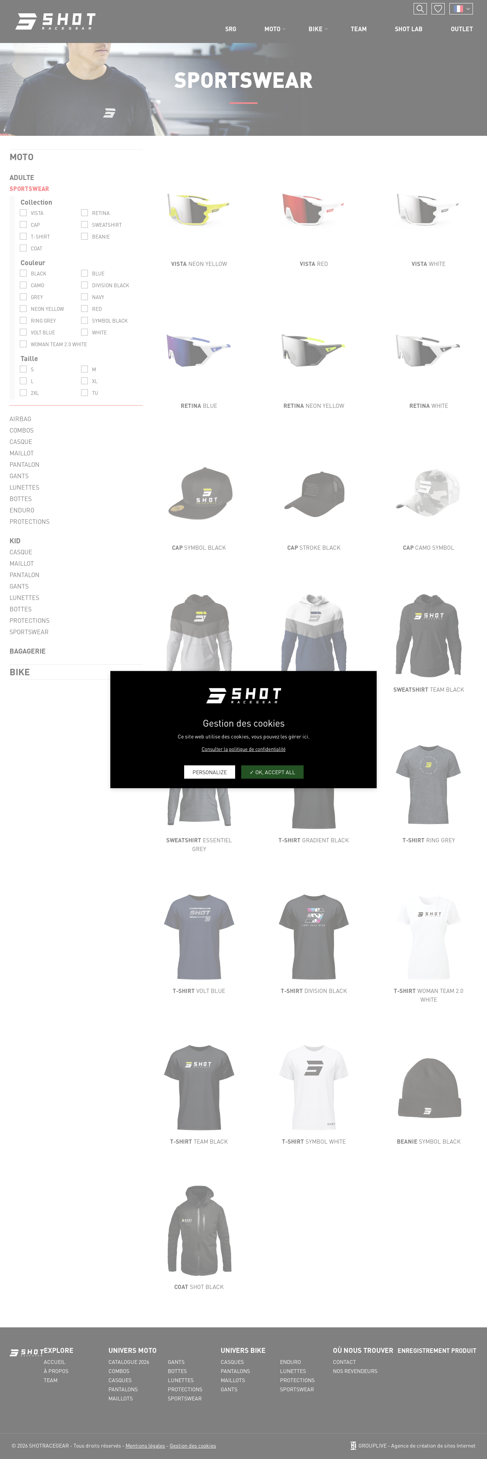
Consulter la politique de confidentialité (244, 748)
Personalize (210, 771)
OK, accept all (272, 771)
